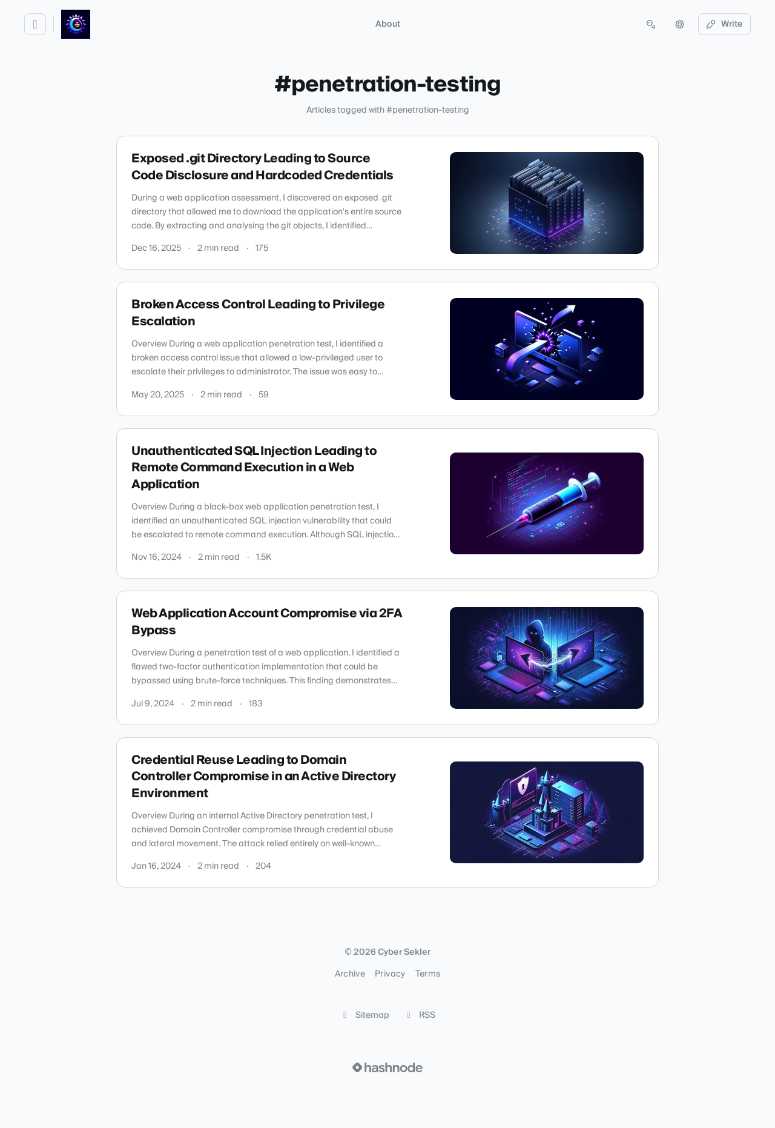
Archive (350, 974)
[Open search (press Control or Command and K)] (651, 24)
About (387, 24)
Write (725, 24)
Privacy (390, 974)
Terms (428, 974)
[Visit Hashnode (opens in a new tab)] (387, 1067)
